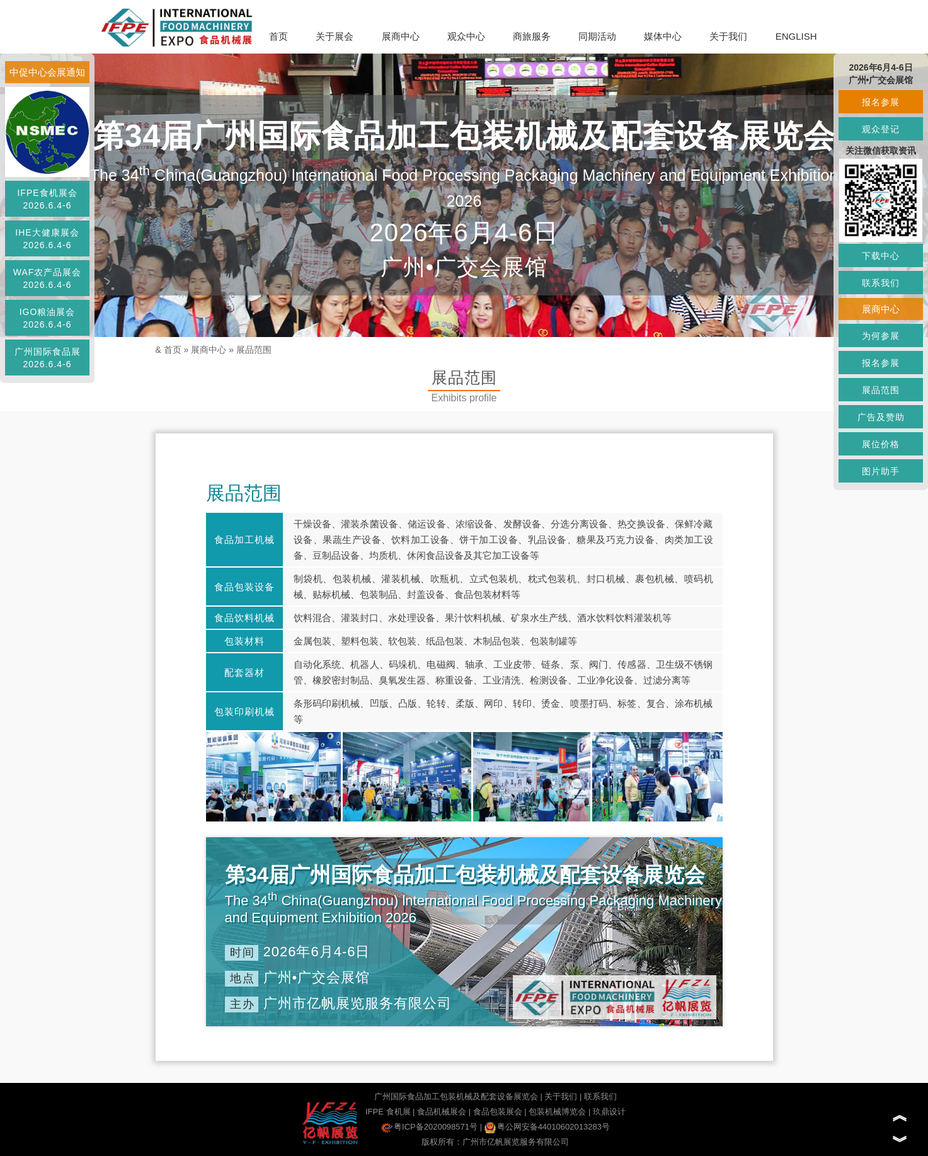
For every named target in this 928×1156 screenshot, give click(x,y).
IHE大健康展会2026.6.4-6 (47, 238)
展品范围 (254, 350)
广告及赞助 (881, 417)
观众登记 (881, 129)
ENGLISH (796, 36)
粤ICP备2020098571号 (429, 1126)
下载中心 (881, 256)
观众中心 (466, 36)
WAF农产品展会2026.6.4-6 (47, 278)
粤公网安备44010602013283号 (547, 1126)
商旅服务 (532, 36)
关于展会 (334, 36)
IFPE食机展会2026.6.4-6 (47, 199)
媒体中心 (663, 36)
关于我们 (728, 36)
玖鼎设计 (609, 1111)
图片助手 (881, 471)
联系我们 (600, 1096)
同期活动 (597, 36)
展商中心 (401, 36)
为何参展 (881, 336)
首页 (278, 36)
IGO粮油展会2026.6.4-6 (48, 318)
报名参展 (881, 102)
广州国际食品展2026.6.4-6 (47, 357)
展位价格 (881, 444)
